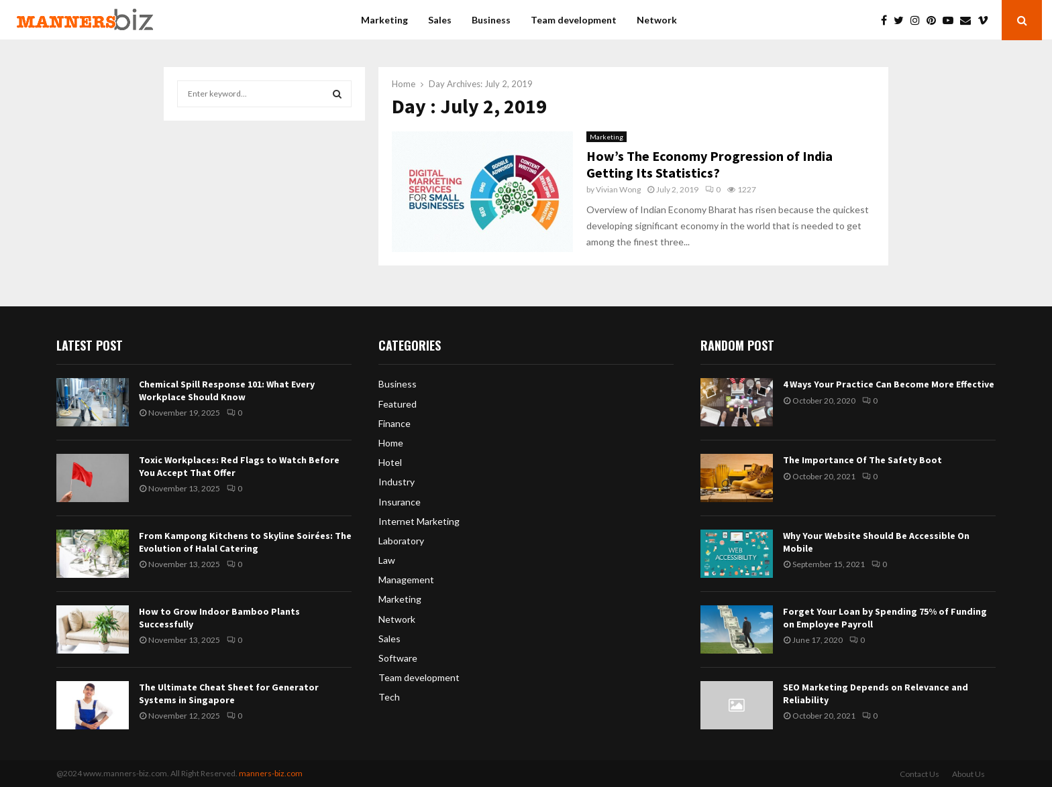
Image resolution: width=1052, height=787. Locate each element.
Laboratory (401, 540)
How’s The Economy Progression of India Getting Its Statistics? (709, 164)
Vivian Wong (618, 189)
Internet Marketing (419, 521)
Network (657, 19)
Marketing (384, 19)
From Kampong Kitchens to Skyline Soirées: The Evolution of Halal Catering (245, 542)
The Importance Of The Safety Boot (862, 460)
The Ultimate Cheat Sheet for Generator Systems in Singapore (229, 693)
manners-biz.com (271, 773)
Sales (440, 19)
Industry (396, 481)
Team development (574, 19)
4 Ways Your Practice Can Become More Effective (888, 384)
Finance (394, 423)
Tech (389, 697)
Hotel (390, 462)
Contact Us (919, 774)
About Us (968, 774)
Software (397, 658)
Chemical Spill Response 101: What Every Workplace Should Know (227, 390)
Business (491, 19)
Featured (397, 404)
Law (386, 560)
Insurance (399, 501)
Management (406, 579)
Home (390, 442)
